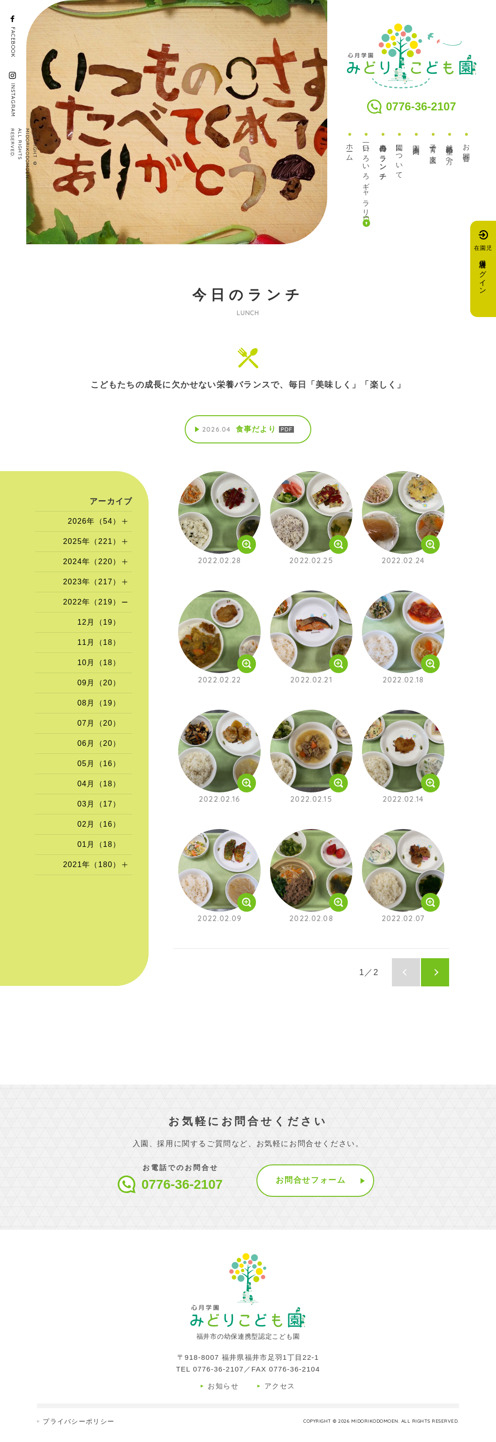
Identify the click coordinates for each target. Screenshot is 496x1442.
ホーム (350, 149)
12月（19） (99, 623)
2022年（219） (91, 603)
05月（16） (99, 764)
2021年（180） (91, 865)
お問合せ (467, 150)
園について (400, 158)
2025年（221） (91, 542)
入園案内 (417, 142)
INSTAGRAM (13, 100)
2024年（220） (91, 562)
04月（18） (99, 785)
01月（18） (99, 845)
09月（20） (99, 684)
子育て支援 (433, 146)
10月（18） (99, 663)
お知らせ (223, 1387)
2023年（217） (91, 583)
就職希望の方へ (450, 151)
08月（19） (99, 704)
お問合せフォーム (311, 1181)
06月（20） (99, 744)
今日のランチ (383, 159)
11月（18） (99, 643)
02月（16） (99, 825)
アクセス (279, 1387)
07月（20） (99, 724)
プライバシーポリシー (78, 1422)
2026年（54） (94, 522)
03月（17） (99, 805)
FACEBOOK (13, 42)
